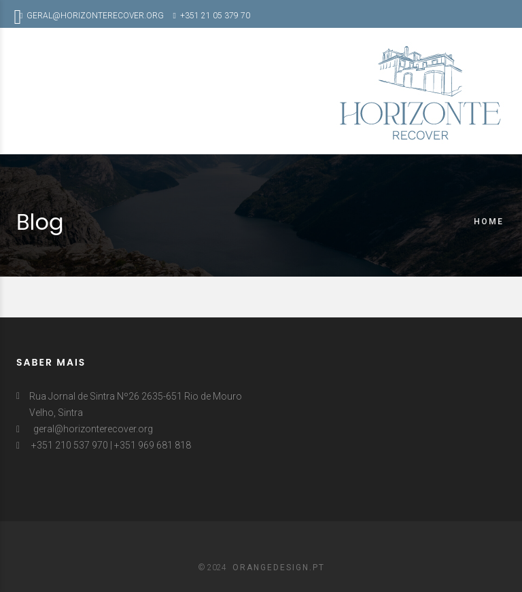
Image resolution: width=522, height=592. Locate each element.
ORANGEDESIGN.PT (278, 567)
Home (489, 221)
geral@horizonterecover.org (93, 428)
